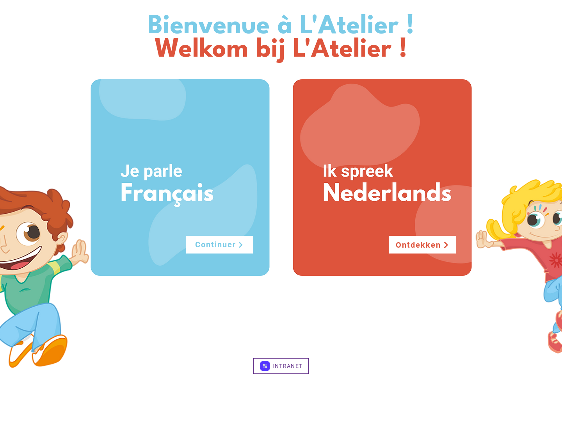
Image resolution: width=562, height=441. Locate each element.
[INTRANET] (281, 366)
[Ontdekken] (422, 245)
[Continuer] (219, 245)
